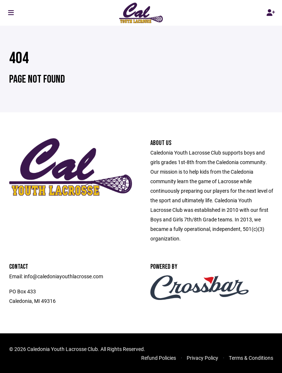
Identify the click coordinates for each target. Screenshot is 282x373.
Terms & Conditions (251, 357)
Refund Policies (158, 357)
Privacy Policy (202, 357)
